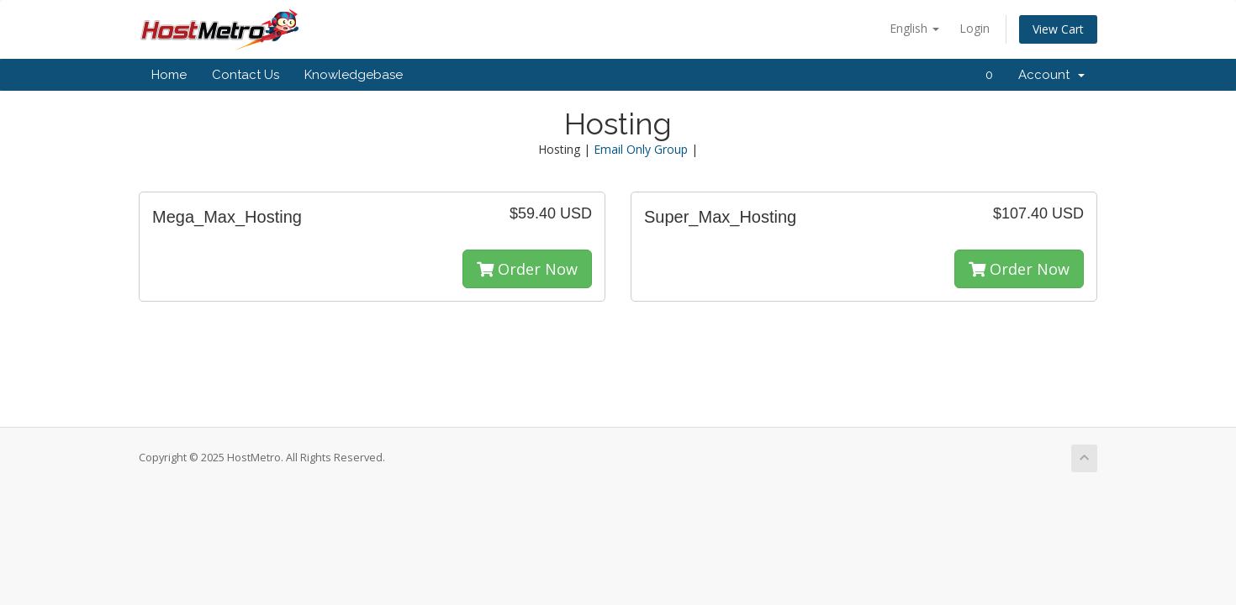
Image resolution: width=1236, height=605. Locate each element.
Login (974, 28)
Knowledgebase (353, 74)
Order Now (527, 269)
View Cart (1058, 29)
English (914, 28)
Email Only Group (641, 149)
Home (169, 74)
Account (1051, 74)
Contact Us (245, 74)
